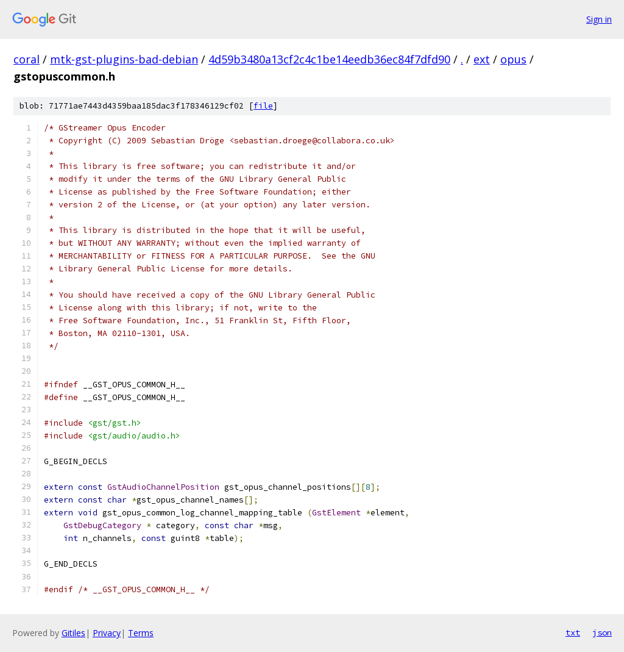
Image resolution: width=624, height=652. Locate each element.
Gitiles (73, 633)
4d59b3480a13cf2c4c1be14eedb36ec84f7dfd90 (329, 59)
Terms (141, 633)
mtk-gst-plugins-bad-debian (124, 59)
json (602, 632)
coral (26, 59)
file (263, 106)
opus (513, 59)
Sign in (599, 19)
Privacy (107, 633)
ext (481, 59)
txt (573, 632)
